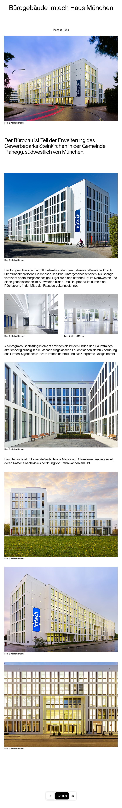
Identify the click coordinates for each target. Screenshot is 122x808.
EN (72, 795)
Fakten (62, 795)
